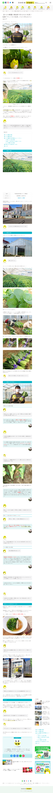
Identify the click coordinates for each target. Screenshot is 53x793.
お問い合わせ (29, 783)
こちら (22, 696)
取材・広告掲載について (37, 783)
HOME (3, 783)
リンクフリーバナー (29, 784)
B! (17, 755)
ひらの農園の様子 (8, 136)
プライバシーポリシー (46, 783)
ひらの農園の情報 (8, 134)
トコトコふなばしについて (9, 783)
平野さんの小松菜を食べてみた (11, 144)
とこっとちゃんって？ (19, 783)
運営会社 (25, 783)
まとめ (6, 146)
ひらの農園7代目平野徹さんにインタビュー (13, 138)
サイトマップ (22, 784)
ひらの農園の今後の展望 (10, 142)
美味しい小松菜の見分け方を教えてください (14, 141)
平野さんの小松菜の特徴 (10, 139)
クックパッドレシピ (25, 638)
